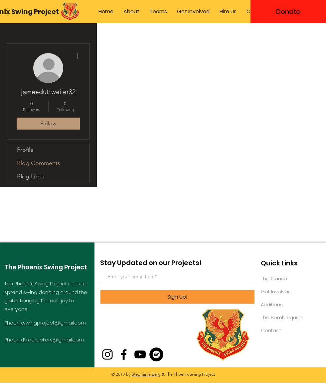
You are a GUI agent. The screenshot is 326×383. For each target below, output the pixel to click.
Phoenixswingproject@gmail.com (45, 322)
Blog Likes (30, 176)
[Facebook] (124, 354)
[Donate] (288, 11)
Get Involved (276, 291)
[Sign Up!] (177, 297)
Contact (271, 330)
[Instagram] (107, 354)
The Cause (274, 278)
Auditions (272, 304)
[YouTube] (140, 354)
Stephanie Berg (146, 374)
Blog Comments (38, 163)
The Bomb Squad (282, 317)
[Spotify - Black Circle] (156, 354)
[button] (131, 11)
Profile (25, 149)
